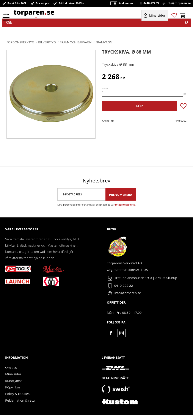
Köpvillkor (12, 387)
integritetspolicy (125, 204)
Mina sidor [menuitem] (157, 15)
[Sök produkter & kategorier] (92, 23)
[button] (6, 20)
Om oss (11, 367)
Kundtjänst (13, 381)
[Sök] (186, 22)
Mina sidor (13, 374)
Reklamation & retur (20, 400)
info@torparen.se (179, 3)
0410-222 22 (151, 3)
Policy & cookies (17, 393)
